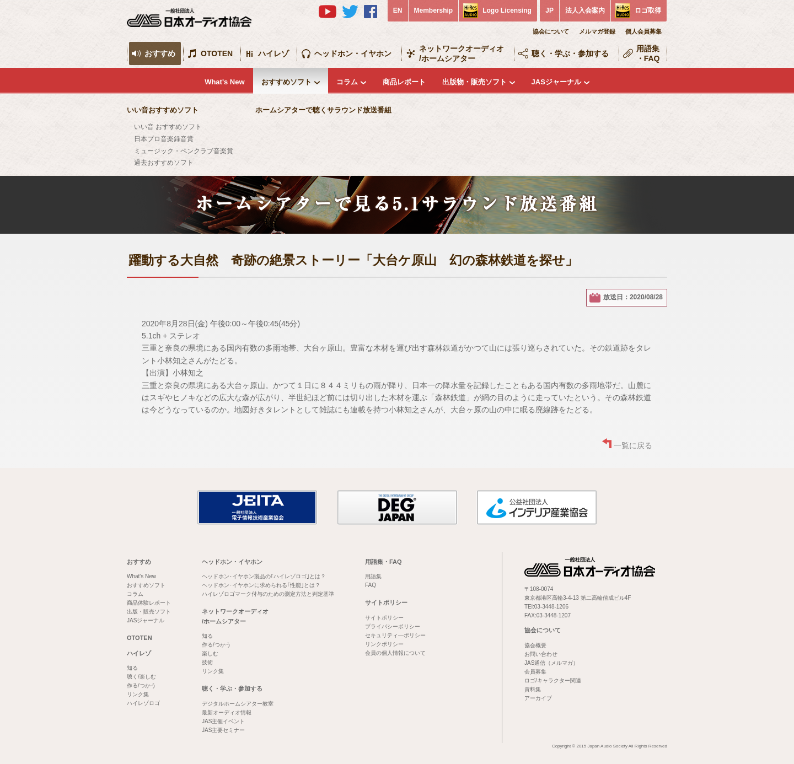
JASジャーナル (556, 82)
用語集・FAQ (648, 53)
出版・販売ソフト (149, 612)
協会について (551, 31)
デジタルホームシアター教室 (237, 704)
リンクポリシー (384, 644)
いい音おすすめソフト (162, 110)
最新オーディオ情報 (226, 712)
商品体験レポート (149, 603)
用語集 (373, 576)
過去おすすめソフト (164, 162)
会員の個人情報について (395, 653)
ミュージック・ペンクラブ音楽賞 (183, 151)
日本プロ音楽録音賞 (164, 139)
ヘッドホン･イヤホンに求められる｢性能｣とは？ (261, 585)
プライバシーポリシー (392, 626)
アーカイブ (538, 698)
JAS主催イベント (223, 721)
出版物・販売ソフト (474, 82)
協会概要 (535, 645)
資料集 (532, 689)
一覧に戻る (633, 445)
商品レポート (404, 82)
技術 (207, 662)
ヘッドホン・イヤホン (352, 53)
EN (398, 10)
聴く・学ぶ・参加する (570, 53)
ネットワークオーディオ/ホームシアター (461, 53)
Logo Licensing (507, 10)
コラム (347, 82)
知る (132, 668)
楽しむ (210, 653)
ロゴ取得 (648, 10)
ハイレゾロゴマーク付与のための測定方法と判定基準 (268, 594)
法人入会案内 (585, 10)
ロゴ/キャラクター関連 (552, 680)
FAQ (370, 585)
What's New (224, 82)
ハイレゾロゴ (143, 703)
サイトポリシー (386, 602)
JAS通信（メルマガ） (551, 663)
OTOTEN (217, 53)
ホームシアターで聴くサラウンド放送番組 (323, 110)
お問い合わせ (540, 654)
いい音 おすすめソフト (168, 127)
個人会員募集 (643, 31)
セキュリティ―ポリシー (395, 635)
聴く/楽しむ (141, 677)
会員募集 (535, 672)
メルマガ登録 (597, 31)
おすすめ (159, 53)
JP (549, 10)
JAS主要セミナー (223, 730)
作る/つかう (141, 685)
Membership (433, 10)
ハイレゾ (273, 53)
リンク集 (138, 694)
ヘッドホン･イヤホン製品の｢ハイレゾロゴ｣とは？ (264, 576)
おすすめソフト (286, 82)
